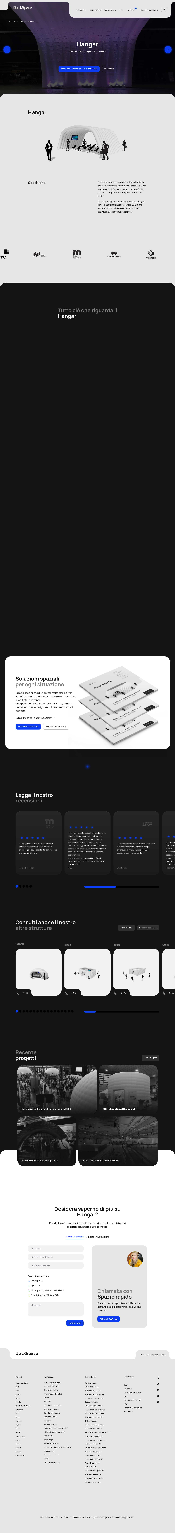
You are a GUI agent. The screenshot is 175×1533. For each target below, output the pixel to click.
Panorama (19, 1410)
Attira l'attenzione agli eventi (54, 1432)
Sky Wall (18, 1425)
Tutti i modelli (126, 921)
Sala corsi (47, 1401)
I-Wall (18, 1429)
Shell (17, 1387)
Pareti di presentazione (52, 1455)
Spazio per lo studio (51, 1409)
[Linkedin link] (158, 1383)
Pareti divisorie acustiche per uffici (97, 1432)
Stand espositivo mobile (93, 1406)
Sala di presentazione (93, 1452)
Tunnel (18, 1448)
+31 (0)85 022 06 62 (108, 1319)
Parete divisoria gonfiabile (94, 1471)
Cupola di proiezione (23, 1406)
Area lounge (48, 1440)
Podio (46, 1459)
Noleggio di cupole (92, 1387)
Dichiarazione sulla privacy (84, 1517)
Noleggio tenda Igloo (92, 1390)
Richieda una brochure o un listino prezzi (79, 69)
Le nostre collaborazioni (133, 1408)
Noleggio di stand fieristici (94, 1417)
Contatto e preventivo (149, 10)
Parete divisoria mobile (93, 1429)
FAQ (125, 1404)
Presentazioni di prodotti (53, 1394)
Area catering (49, 1451)
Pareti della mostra (51, 1443)
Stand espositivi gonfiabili (94, 1413)
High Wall (19, 1421)
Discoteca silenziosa (52, 1462)
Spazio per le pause (51, 1390)
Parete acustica (21, 1455)
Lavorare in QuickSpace (132, 1392)
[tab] (75, 1236)
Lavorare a (131, 10)
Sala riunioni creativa (92, 1455)
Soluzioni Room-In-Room (53, 1405)
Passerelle (48, 1420)
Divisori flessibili (90, 1467)
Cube (17, 1417)
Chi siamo (127, 1389)
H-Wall (18, 1444)
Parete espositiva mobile (94, 1425)
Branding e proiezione (52, 1382)
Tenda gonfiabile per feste (94, 1398)
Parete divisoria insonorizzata (96, 1440)
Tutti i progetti (150, 1058)
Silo (17, 1413)
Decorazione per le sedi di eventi (56, 1428)
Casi (121, 10)
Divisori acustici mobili (93, 1444)
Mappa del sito (128, 1517)
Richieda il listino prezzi (56, 720)
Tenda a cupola (90, 1383)
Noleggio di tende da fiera (94, 1478)
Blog (125, 1396)
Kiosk (17, 1390)
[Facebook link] (158, 1389)
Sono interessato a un (38, 1276)
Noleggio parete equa (93, 1474)
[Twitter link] (158, 1377)
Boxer (18, 1394)
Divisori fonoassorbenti (93, 1436)
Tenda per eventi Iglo (92, 1482)
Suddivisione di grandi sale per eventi (57, 1447)
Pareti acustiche (50, 1424)
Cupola (18, 1402)
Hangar (18, 1452)
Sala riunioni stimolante (93, 1459)
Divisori (47, 1398)
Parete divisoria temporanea (95, 1448)
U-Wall (18, 1432)
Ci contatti (109, 69)
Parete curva (20, 1436)
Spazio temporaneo (92, 1463)
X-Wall (18, 1440)
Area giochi (48, 1436)
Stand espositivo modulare (95, 1410)
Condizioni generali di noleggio (108, 1517)
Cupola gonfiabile (91, 1402)
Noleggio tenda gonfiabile (94, 1394)
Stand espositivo (50, 1417)
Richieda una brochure (28, 720)
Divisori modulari (91, 1421)
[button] (81, 10)
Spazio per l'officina (51, 1386)
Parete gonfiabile (22, 1383)
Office (18, 1398)
